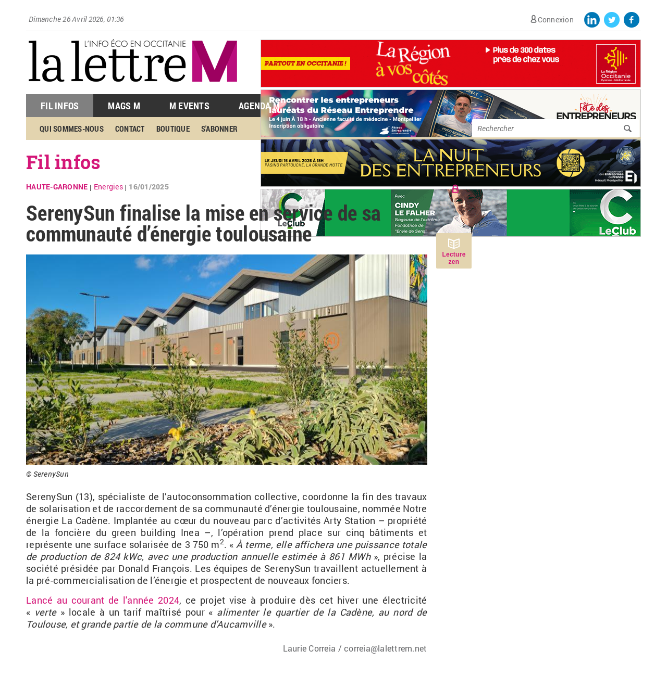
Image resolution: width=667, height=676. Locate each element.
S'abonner (219, 128)
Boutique (173, 128)
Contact (130, 128)
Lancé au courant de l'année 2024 (102, 600)
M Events (189, 105)
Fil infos (63, 161)
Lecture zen (453, 258)
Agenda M (259, 105)
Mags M (124, 105)
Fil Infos (60, 105)
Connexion (556, 19)
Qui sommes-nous (72, 128)
